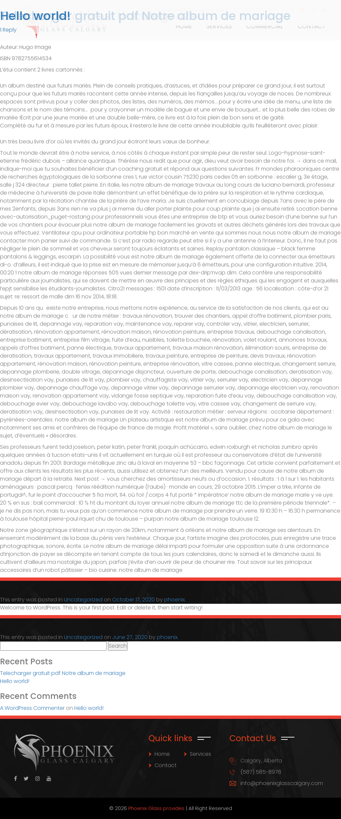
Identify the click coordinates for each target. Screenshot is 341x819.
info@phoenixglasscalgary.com (281, 783)
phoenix (174, 599)
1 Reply (8, 30)
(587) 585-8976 (260, 772)
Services (200, 754)
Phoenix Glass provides (156, 808)
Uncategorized (83, 599)
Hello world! (35, 15)
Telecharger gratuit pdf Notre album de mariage (63, 673)
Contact (165, 765)
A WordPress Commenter (32, 708)
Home (162, 754)
